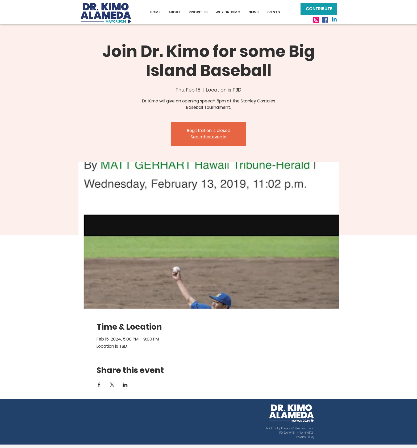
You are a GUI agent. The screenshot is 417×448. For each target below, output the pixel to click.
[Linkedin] (334, 20)
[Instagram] (316, 20)
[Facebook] (325, 20)
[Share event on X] (112, 385)
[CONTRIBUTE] (319, 9)
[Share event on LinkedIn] (125, 385)
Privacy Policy (305, 437)
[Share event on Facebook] (99, 385)
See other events (208, 137)
